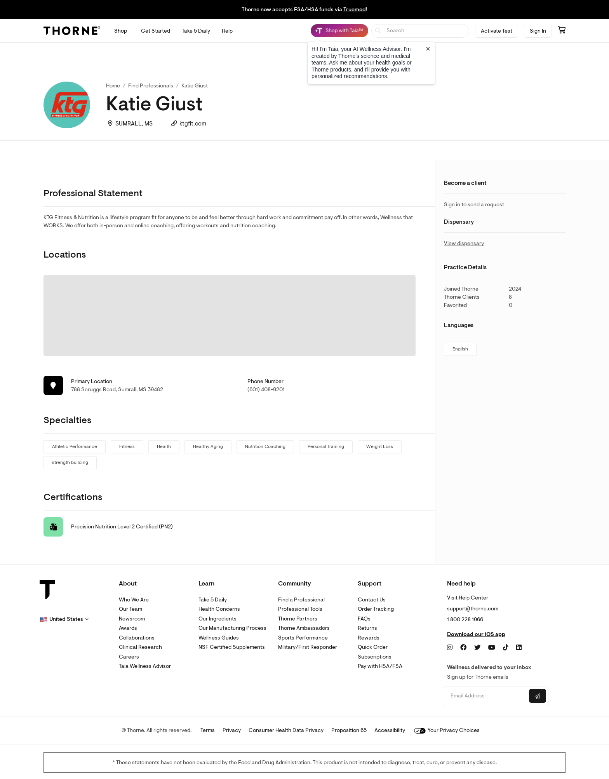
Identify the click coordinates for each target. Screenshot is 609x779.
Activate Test (496, 31)
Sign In (538, 31)
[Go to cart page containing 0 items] (562, 30)
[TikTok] (505, 648)
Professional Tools (300, 609)
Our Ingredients (217, 618)
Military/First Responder (307, 647)
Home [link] (113, 85)
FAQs (364, 618)
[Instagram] (449, 648)
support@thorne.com (472, 608)
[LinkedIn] (519, 648)
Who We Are (134, 599)
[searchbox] (420, 31)
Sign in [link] (452, 204)
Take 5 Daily (212, 599)
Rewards (368, 637)
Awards (128, 628)
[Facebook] (463, 648)
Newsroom (132, 618)
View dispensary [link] (464, 243)
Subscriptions (375, 657)
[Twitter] (477, 648)
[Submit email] (537, 696)
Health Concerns (219, 609)
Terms (207, 730)
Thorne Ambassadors (304, 628)
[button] (64, 619)
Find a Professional (301, 599)
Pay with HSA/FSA (380, 666)
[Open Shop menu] (120, 31)
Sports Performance (303, 637)
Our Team (130, 609)
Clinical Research (140, 647)
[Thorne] (72, 30)
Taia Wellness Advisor (145, 666)
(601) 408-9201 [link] (266, 389)
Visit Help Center (467, 597)
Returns (367, 628)
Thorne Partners (297, 618)
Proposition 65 (349, 730)
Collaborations (137, 637)
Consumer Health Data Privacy (286, 730)
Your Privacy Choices (447, 730)
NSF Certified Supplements (231, 647)
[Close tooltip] (428, 48)
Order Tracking (376, 609)
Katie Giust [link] (194, 85)
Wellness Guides (218, 637)
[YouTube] (491, 648)
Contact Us (372, 599)
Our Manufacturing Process (232, 628)
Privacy (232, 730)
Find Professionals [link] (150, 85)
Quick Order (373, 647)
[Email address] (485, 696)
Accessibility (389, 730)
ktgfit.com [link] (192, 123)
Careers (129, 657)
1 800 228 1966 (465, 619)
